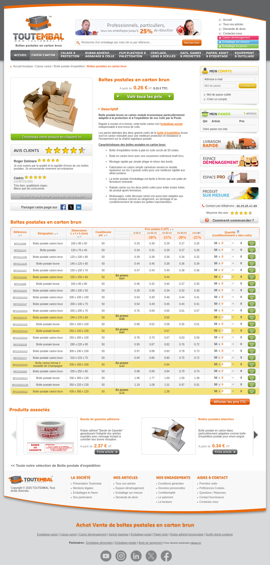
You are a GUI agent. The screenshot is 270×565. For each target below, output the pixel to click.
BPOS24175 (20, 317)
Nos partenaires (82, 497)
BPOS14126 (20, 263)
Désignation (48, 233)
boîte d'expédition (168, 132)
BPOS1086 (20, 243)
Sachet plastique (119, 534)
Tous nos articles (126, 483)
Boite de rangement (150, 542)
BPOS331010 (20, 364)
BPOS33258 (20, 371)
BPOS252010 (20, 337)
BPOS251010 (20, 324)
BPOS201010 (20, 297)
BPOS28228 (20, 344)
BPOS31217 (20, 358)
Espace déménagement (130, 488)
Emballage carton (47, 534)
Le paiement (165, 497)
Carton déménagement (236, 37)
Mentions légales (83, 488)
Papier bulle (161, 534)
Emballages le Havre (85, 492)
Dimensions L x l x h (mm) (79, 233)
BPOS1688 (20, 284)
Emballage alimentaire (99, 542)
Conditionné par (103, 234)
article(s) (250, 113)
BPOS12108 (20, 257)
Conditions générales (171, 483)
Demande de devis (127, 497)
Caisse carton (43, 66)
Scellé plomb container (219, 534)
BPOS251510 (20, 331)
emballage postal (171, 123)
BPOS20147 (20, 304)
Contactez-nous (208, 501)
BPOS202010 (20, 311)
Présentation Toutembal (87, 483)
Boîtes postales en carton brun (107, 66)
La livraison (165, 501)
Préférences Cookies (211, 488)
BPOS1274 (20, 250)
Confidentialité (166, 492)
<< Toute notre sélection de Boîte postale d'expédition (56, 466)
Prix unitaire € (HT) (159, 229)
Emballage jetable (126, 542)
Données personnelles (171, 488)
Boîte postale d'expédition (69, 66)
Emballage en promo (234, 46)
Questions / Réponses (212, 492)
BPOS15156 (20, 277)
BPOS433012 (20, 391)
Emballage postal (141, 534)
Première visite (208, 483)
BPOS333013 (20, 378)
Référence (20, 234)
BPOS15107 (20, 270)
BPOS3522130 (20, 385)
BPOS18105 (20, 290)
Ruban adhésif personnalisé (186, 534)
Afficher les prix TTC (230, 402)
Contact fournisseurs (211, 497)
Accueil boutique (23, 66)
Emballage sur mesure (235, 41)
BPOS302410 (20, 351)
